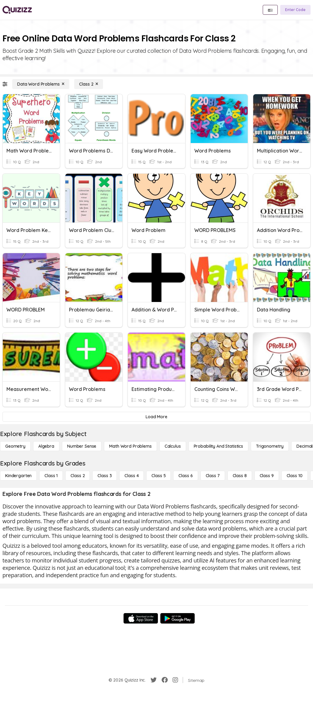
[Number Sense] (81, 446)
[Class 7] (212, 476)
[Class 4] (131, 476)
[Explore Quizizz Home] (17, 10)
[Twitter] (154, 680)
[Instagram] (175, 680)
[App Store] (141, 618)
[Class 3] (104, 476)
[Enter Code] (295, 10)
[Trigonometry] (270, 446)
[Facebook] (165, 680)
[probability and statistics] (218, 446)
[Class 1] (51, 476)
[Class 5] (158, 476)
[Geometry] (15, 446)
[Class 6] (185, 476)
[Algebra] (46, 446)
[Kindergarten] (18, 476)
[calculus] (172, 446)
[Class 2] (88, 84)
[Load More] (156, 417)
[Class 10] (294, 476)
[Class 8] (239, 476)
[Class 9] (266, 476)
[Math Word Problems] (130, 446)
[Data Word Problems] (40, 84)
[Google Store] (177, 618)
